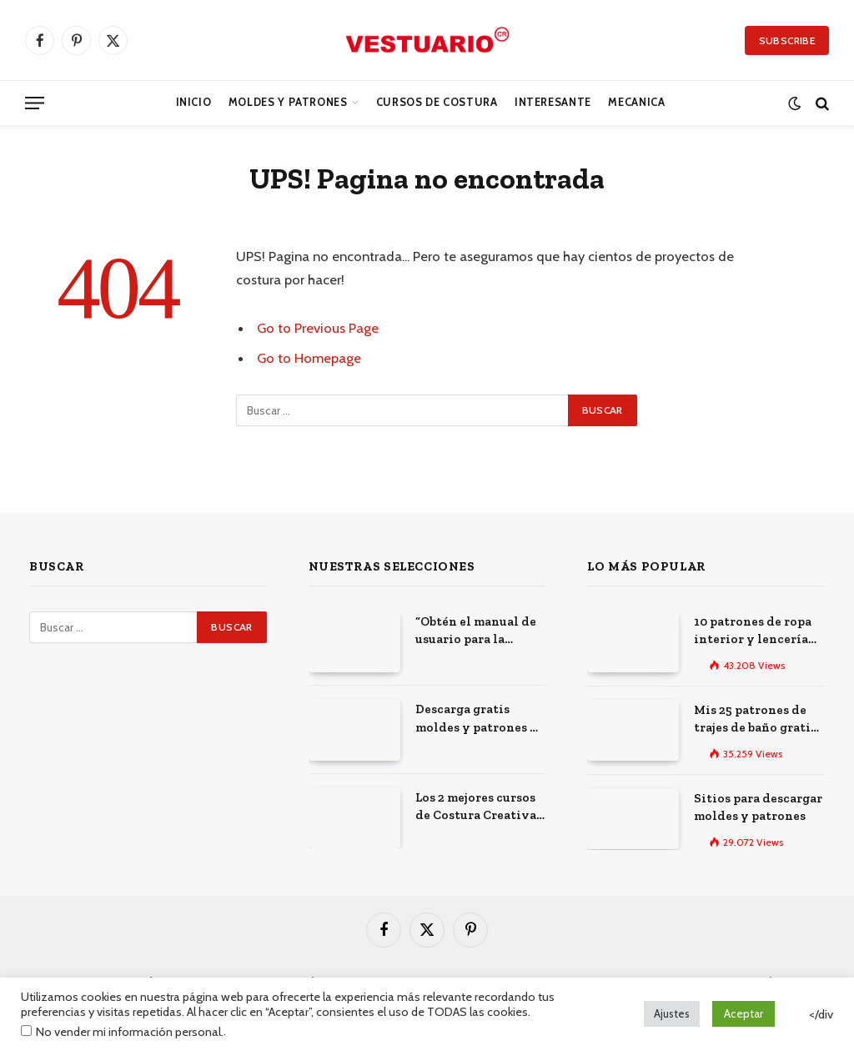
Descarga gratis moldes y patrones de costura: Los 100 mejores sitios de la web (480, 719)
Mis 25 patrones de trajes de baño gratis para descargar (755, 719)
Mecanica (636, 102)
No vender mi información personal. (130, 1031)
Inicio (194, 102)
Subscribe (787, 40)
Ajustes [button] (672, 1013)
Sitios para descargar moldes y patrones (758, 807)
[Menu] (34, 103)
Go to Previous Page (318, 327)
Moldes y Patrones (288, 102)
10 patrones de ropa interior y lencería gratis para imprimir (756, 631)
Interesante (553, 102)
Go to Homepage (309, 357)
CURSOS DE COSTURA (437, 102)
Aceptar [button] (743, 1013)
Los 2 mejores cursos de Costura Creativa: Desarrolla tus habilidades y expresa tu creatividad (477, 807)
